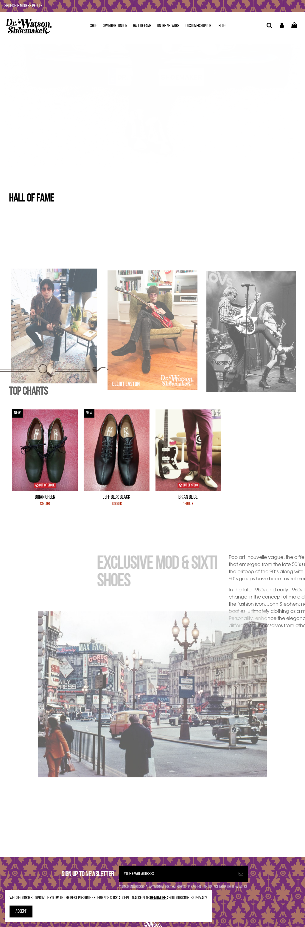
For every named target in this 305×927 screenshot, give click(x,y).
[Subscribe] (241, 874)
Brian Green (45, 497)
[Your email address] (176, 874)
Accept (21, 911)
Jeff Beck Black (116, 497)
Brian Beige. (188, 497)
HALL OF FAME (31, 198)
